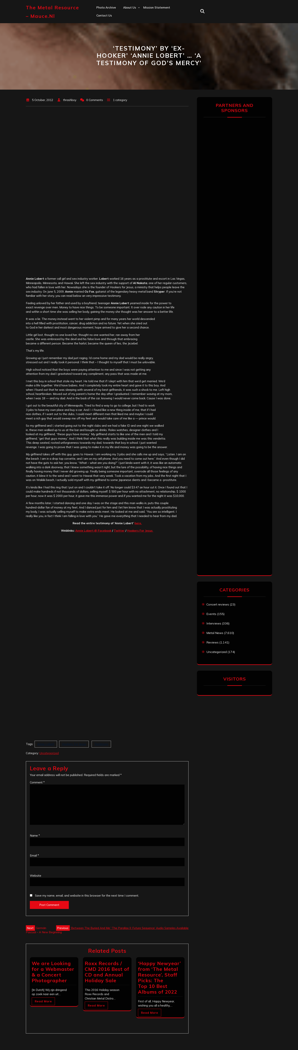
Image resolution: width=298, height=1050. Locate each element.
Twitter (119, 530)
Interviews (213, 623)
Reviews (212, 642)
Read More (43, 1001)
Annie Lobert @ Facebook (93, 530)
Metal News (214, 633)
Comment (37, 782)
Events (211, 614)
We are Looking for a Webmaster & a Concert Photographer (53, 971)
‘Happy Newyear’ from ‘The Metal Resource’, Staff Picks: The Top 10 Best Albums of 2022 (159, 977)
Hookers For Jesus (140, 530)
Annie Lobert (45, 744)
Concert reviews (217, 604)
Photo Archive (106, 7)
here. (138, 523)
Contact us (104, 15)
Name (35, 835)
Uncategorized (49, 753)
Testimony (101, 744)
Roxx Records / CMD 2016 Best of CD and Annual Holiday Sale (107, 971)
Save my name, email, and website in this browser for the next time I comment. (87, 895)
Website (35, 875)
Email (34, 855)
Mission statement (156, 7)
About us (129, 7)
